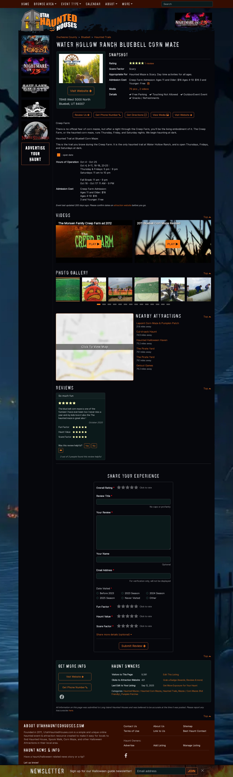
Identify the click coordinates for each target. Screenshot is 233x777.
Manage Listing (191, 745)
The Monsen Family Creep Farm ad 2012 (85, 223)
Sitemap (187, 726)
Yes (87, 445)
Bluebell (85, 37)
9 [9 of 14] (141, 304)
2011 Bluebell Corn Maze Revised (158, 223)
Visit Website (81, 91)
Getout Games (144, 365)
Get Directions (137, 114)
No (94, 445)
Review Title (104, 495)
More (126, 4)
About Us (158, 726)
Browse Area (44, 4)
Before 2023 (107, 593)
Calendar (93, 4)
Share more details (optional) (114, 634)
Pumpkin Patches (129, 694)
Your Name (102, 553)
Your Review (104, 512)
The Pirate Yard (145, 348)
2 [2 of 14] (104, 304)
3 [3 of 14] (109, 304)
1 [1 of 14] (98, 304)
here (71, 710)
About (110, 4)
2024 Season (157, 593)
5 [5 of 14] (120, 304)
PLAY (94, 244)
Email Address (105, 570)
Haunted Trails (102, 37)
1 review (149, 63)
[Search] (187, 4)
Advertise (129, 745)
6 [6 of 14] (125, 304)
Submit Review (133, 646)
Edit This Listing (171, 674)
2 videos (144, 88)
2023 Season (132, 593)
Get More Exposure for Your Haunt (180, 685)
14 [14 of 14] (168, 304)
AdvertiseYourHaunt (35, 153)
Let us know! (31, 762)
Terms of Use (131, 730)
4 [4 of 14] (114, 304)
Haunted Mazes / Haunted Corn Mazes (142, 691)
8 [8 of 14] (136, 304)
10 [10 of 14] (147, 304)
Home (25, 4)
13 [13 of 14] (163, 304)
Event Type (70, 4)
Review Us (82, 114)
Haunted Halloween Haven (151, 340)
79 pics (133, 88)
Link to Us (159, 730)
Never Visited (132, 597)
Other (153, 597)
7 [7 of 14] (131, 304)
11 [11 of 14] (152, 304)
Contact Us (130, 726)
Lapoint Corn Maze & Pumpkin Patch (157, 323)
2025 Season (107, 597)
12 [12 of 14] (158, 304)
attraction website (122, 205)
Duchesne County (66, 37)
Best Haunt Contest (194, 730)
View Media (161, 114)
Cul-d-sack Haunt (146, 331)
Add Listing (159, 745)
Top (207, 217)
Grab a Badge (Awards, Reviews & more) (183, 680)
